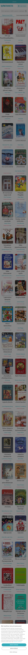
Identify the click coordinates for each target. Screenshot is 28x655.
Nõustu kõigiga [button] (14, 644)
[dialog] (14, 639)
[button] (14, 652)
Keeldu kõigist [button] (14, 648)
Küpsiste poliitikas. (18, 641)
